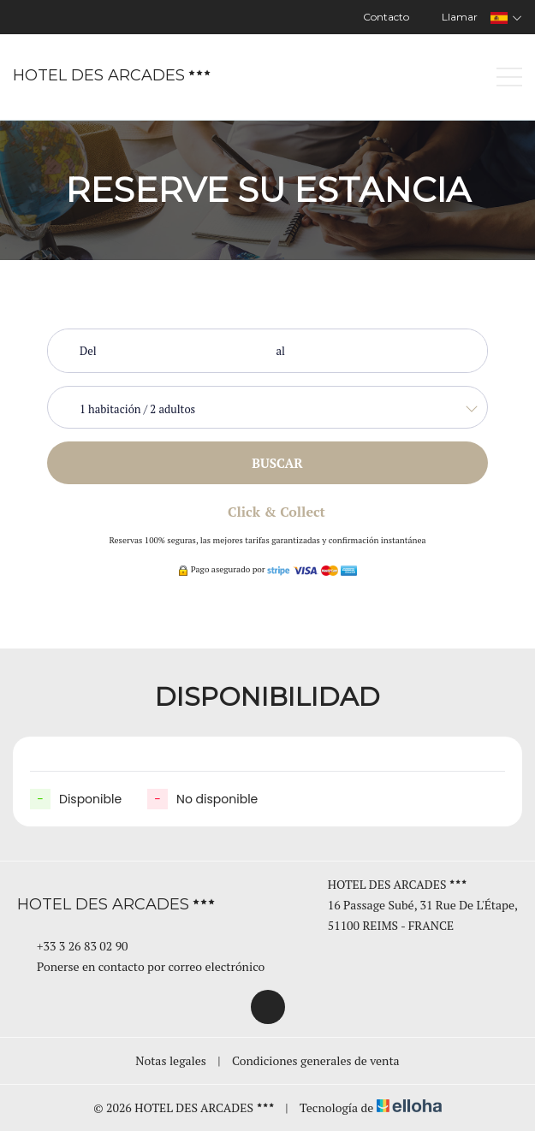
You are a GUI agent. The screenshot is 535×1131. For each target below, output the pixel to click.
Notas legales (170, 1060)
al (280, 350)
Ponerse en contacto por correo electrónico (141, 966)
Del (88, 350)
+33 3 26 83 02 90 (72, 946)
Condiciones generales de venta (316, 1060)
